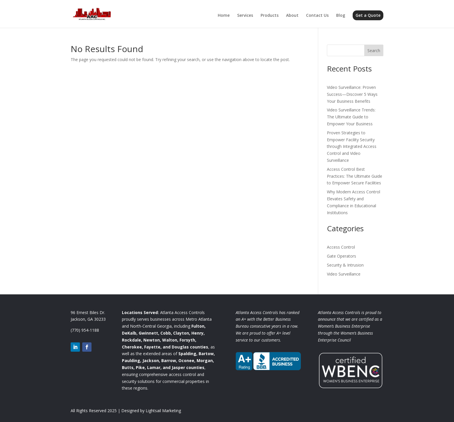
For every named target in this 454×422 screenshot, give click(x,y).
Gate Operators (341, 256)
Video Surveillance (343, 274)
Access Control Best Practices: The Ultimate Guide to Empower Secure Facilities (354, 176)
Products (270, 15)
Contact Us (317, 15)
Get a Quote (368, 15)
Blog (340, 15)
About (292, 15)
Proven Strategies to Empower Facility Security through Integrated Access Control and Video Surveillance (351, 146)
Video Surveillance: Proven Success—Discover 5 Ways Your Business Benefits (352, 94)
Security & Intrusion (345, 265)
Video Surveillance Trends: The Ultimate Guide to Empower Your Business (351, 116)
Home (224, 15)
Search (373, 50)
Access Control (341, 247)
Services (245, 15)
